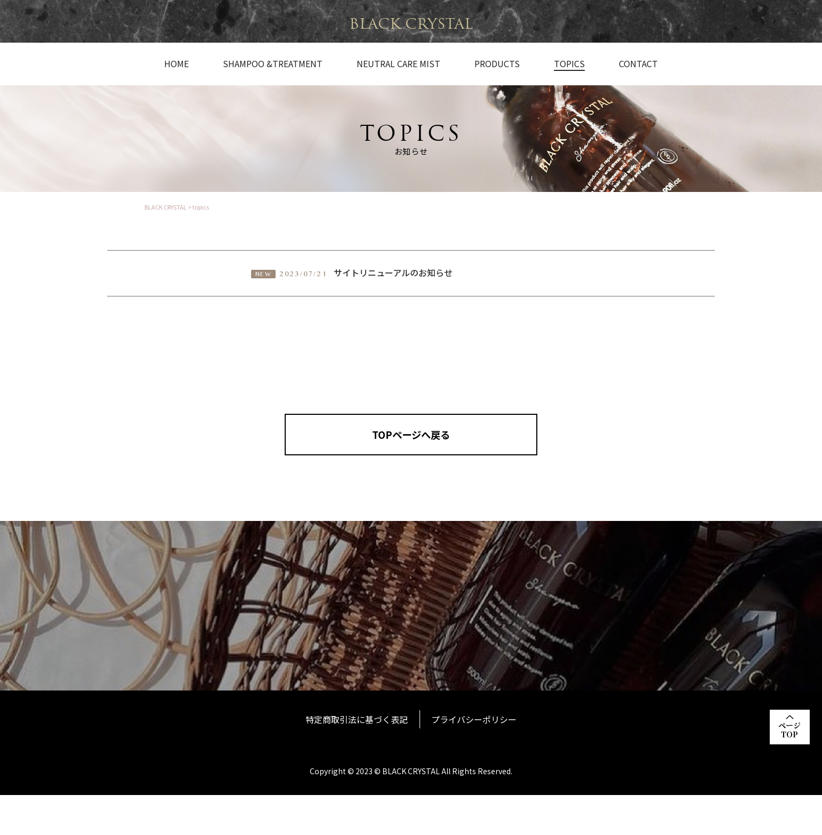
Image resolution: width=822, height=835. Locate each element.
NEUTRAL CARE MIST (398, 64)
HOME (176, 64)
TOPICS (569, 64)
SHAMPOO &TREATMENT (273, 64)
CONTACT (638, 64)
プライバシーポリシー (475, 759)
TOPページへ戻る (411, 441)
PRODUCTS (497, 64)
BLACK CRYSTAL (411, 24)
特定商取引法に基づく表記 (355, 759)
